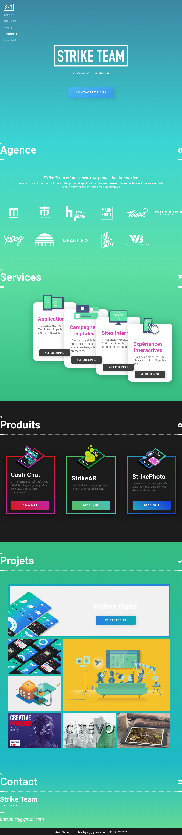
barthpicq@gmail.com (22, 819)
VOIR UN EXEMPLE (54, 353)
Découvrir (30, 505)
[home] (9, 7)
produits (11, 33)
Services (10, 21)
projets (10, 27)
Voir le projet (116, 620)
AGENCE (9, 15)
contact (10, 40)
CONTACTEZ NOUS (91, 92)
